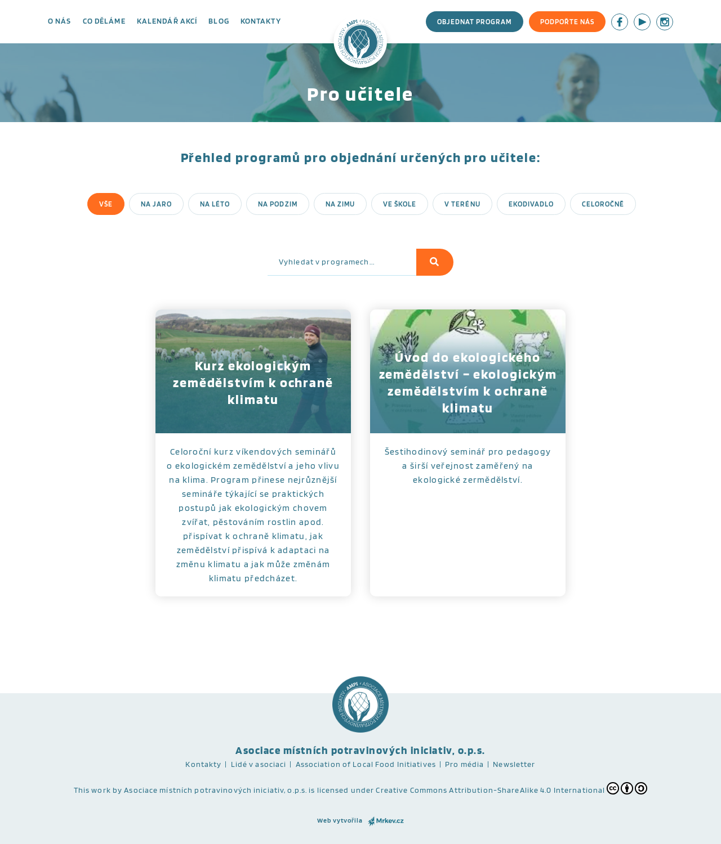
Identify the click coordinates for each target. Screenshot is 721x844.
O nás (60, 21)
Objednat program (474, 21)
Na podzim (277, 204)
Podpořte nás (567, 21)
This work (92, 789)
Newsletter (514, 764)
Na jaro (156, 204)
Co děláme (104, 21)
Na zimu (340, 204)
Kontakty (261, 21)
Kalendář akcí (167, 21)
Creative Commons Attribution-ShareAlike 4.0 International (511, 788)
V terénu (462, 204)
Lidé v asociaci (259, 764)
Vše (106, 204)
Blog (218, 21)
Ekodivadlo (531, 204)
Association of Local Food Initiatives (366, 764)
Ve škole (399, 204)
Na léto (215, 204)
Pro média (464, 764)
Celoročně (603, 204)
